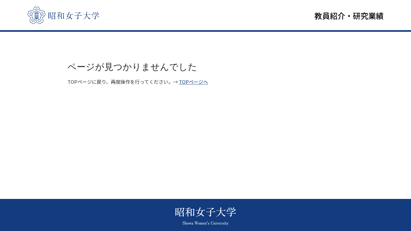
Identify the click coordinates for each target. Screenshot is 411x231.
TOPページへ (193, 83)
